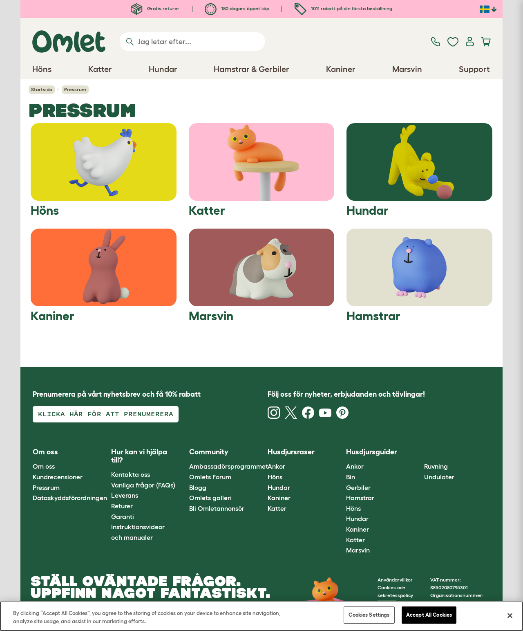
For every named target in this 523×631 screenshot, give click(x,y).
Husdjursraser (291, 452)
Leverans (124, 495)
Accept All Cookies (429, 615)
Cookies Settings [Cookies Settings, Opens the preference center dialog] (369, 615)
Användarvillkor (395, 579)
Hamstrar (360, 497)
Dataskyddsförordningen (70, 497)
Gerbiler (358, 487)
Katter (277, 508)
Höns (275, 477)
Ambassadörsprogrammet (228, 466)
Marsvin (358, 550)
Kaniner (279, 497)
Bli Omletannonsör (216, 508)
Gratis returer (155, 8)
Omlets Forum (210, 477)
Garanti (122, 516)
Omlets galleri (210, 497)
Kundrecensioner (58, 477)
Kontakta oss (130, 474)
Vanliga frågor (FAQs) (143, 485)
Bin (350, 477)
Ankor (276, 466)
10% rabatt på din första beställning (343, 8)
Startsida (41, 89)
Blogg (197, 487)
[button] (418, 452)
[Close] (510, 615)
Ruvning (436, 466)
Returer (122, 506)
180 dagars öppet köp (237, 8)
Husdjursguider (371, 452)
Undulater (439, 477)
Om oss (44, 466)
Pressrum (46, 487)
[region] (261, 616)
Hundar (279, 487)
